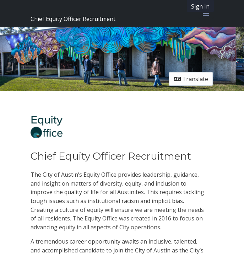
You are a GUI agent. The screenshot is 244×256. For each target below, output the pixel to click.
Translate (191, 79)
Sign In (200, 6)
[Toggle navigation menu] (206, 13)
